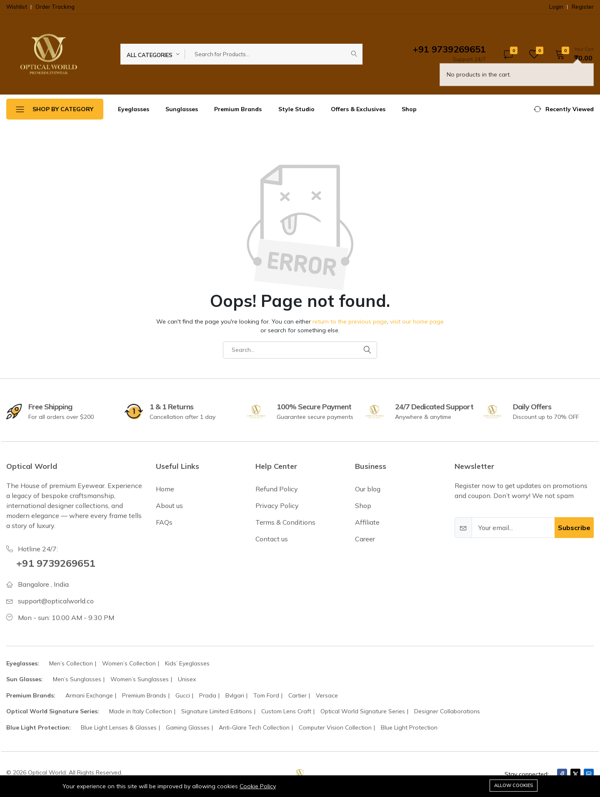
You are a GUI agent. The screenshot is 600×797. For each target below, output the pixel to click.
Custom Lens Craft (286, 711)
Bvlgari (234, 695)
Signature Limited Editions (216, 711)
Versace (327, 695)
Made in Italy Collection (140, 711)
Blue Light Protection (409, 727)
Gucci (182, 695)
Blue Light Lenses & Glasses (119, 727)
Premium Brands (238, 109)
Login (556, 7)
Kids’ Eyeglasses (187, 663)
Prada (207, 695)
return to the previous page (349, 321)
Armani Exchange (89, 695)
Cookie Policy (258, 786)
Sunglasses (181, 109)
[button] (572, 54)
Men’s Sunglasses (77, 679)
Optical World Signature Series (362, 711)
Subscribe (574, 527)
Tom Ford (266, 695)
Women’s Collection (129, 663)
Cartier (297, 695)
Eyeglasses (133, 109)
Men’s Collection (71, 663)
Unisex (187, 679)
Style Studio (296, 109)
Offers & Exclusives (358, 109)
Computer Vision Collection (335, 727)
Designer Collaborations (447, 711)
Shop (409, 109)
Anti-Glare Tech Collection (254, 727)
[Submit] (354, 54)
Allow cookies (513, 785)
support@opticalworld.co (56, 601)
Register (583, 7)
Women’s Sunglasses (139, 679)
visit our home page (417, 321)
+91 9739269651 (55, 563)
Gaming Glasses (188, 727)
